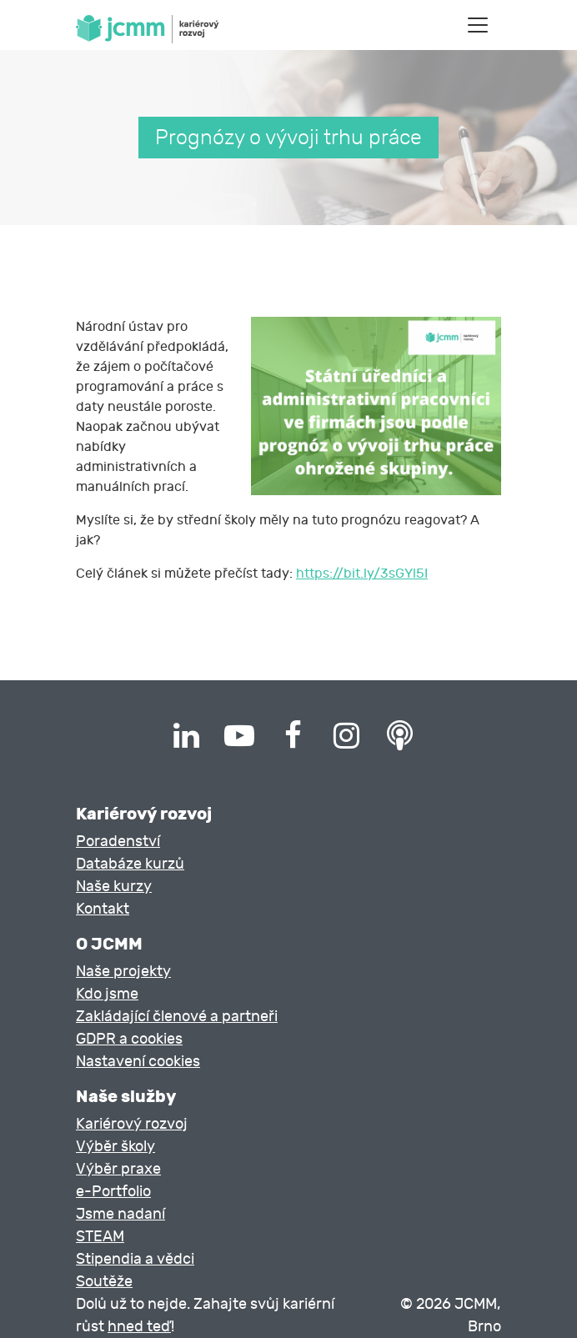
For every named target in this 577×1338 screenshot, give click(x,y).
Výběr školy (115, 1146)
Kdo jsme (107, 994)
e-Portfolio (113, 1191)
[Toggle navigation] (477, 25)
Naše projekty (123, 971)
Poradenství (118, 841)
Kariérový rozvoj (132, 1124)
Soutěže (104, 1281)
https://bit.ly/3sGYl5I (362, 573)
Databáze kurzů (130, 864)
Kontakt (102, 909)
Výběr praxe (118, 1169)
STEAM (100, 1236)
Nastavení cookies (138, 1061)
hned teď (139, 1326)
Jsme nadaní (120, 1214)
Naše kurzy (114, 886)
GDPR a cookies (129, 1039)
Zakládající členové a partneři (177, 1016)
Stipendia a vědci (135, 1259)
